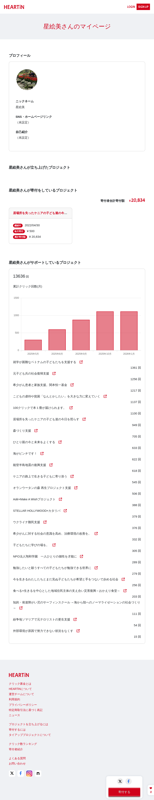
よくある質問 (17, 758)
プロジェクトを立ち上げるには (28, 724)
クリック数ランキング (23, 743)
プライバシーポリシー (23, 704)
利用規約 (14, 699)
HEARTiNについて (20, 688)
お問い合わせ (17, 763)
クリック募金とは (20, 683)
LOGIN (131, 7)
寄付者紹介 (16, 749)
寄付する (124, 792)
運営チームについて (21, 694)
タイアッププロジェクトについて (30, 734)
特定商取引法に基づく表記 (26, 710)
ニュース (14, 715)
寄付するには (17, 729)
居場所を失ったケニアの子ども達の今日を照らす (46, 213)
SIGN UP (143, 7)
